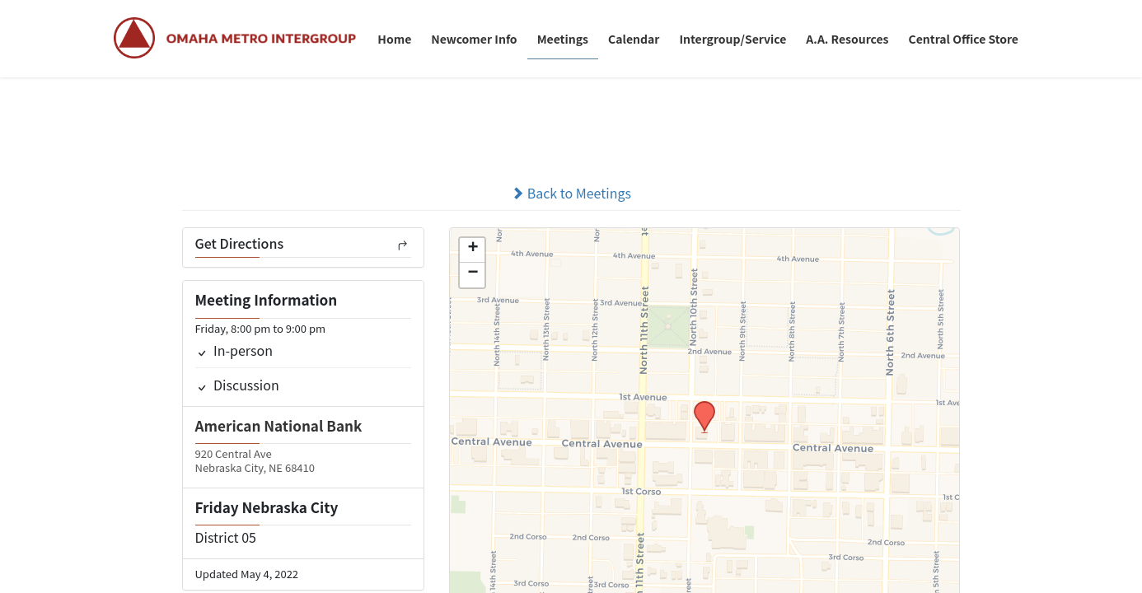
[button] (699, 406)
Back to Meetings (571, 193)
